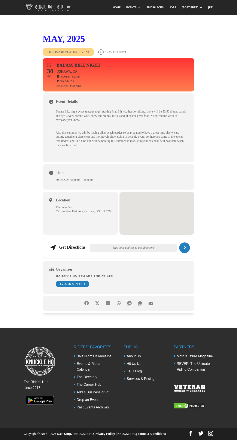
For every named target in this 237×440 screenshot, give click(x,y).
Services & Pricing (141, 379)
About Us (134, 356)
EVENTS (131, 7)
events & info (72, 284)
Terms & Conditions (152, 433)
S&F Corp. (64, 433)
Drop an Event (87, 400)
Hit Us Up (134, 363)
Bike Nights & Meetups (94, 356)
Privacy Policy (105, 433)
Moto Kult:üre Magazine (195, 356)
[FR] (210, 7)
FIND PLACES (155, 7)
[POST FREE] (190, 7)
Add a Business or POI (94, 392)
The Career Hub (89, 384)
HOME (117, 7)
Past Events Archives (93, 407)
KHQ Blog (134, 371)
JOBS (172, 7)
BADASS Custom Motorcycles (84, 276)
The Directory (87, 377)
